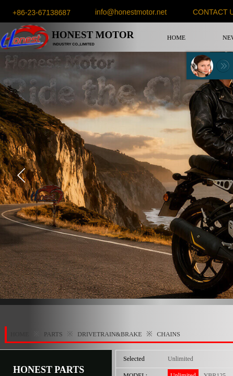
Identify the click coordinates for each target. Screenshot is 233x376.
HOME (176, 37)
